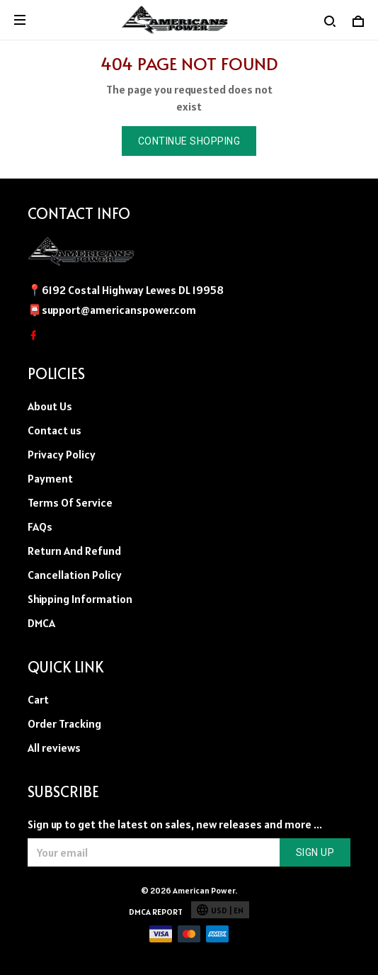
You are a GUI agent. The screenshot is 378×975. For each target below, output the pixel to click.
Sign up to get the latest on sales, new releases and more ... (175, 824)
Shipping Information (80, 599)
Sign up (315, 852)
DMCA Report (156, 911)
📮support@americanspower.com (112, 310)
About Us (50, 406)
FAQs (40, 526)
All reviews (54, 747)
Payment (50, 478)
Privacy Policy (62, 454)
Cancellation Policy (75, 575)
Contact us (54, 430)
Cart (38, 699)
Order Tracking (64, 723)
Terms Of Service (70, 502)
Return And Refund (74, 550)
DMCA (41, 623)
